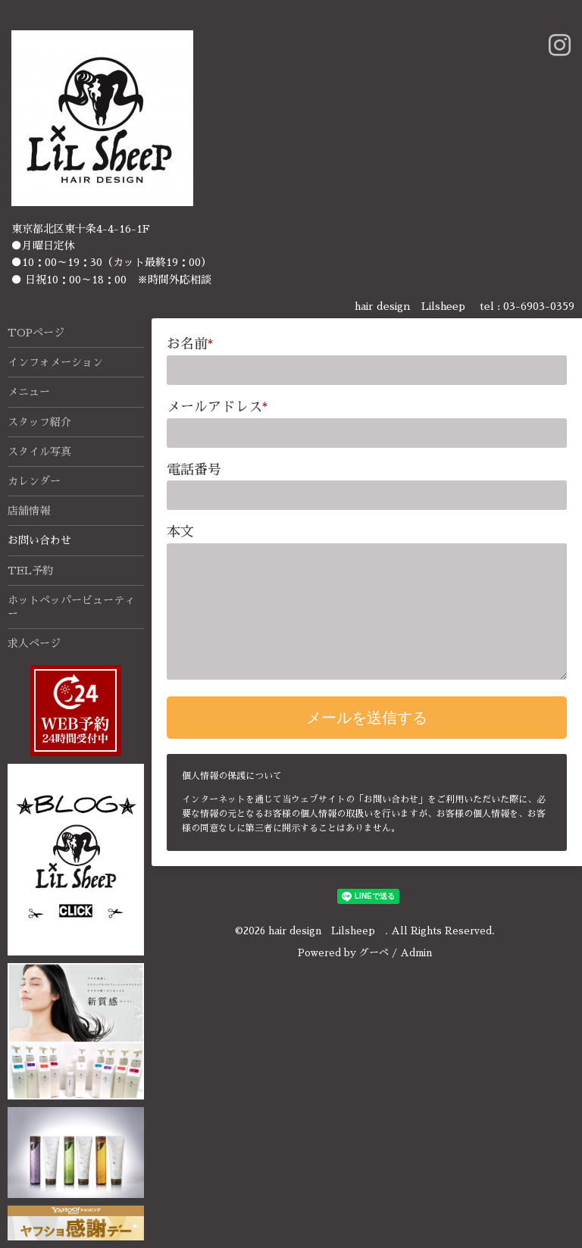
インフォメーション (55, 362)
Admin (416, 953)
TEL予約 (30, 570)
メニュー (29, 391)
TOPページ (36, 332)
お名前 (190, 344)
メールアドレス (217, 407)
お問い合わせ (39, 540)
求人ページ (34, 643)
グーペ (374, 953)
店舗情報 (29, 510)
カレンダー (34, 481)
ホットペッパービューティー (71, 607)
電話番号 (194, 470)
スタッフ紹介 (39, 422)
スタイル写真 (39, 451)
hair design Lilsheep (326, 931)
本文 (180, 532)
